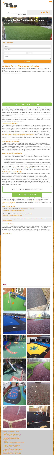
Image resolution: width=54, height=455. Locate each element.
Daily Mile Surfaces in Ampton (10, 446)
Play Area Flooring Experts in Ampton (12, 445)
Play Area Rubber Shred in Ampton (11, 437)
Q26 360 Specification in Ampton (10, 439)
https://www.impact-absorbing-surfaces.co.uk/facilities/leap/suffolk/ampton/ (20, 167)
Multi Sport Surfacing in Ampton (11, 443)
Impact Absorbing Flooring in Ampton (11, 431)
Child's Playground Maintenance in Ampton (12, 452)
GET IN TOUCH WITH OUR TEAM (27, 104)
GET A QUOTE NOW (27, 195)
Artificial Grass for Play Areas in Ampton (12, 434)
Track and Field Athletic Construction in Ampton (14, 442)
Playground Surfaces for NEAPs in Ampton (13, 449)
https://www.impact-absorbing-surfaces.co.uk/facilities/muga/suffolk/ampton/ (18, 134)
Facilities (5, 441)
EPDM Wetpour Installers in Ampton (12, 438)
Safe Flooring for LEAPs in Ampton (11, 448)
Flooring (5, 433)
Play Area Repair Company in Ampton (11, 450)
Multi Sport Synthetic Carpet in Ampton (12, 435)
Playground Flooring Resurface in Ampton (12, 453)
